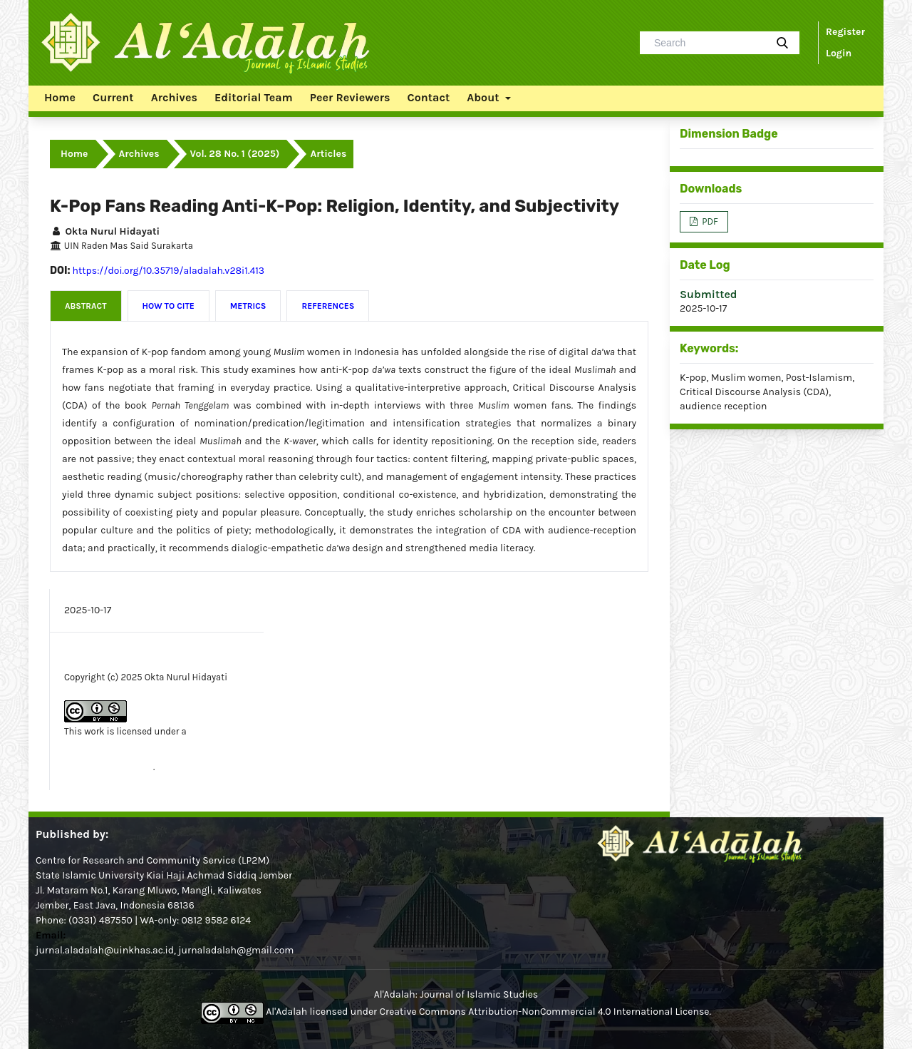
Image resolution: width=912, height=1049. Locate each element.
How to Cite (168, 306)
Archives (174, 97)
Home (60, 97)
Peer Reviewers (350, 97)
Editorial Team (253, 97)
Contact (429, 97)
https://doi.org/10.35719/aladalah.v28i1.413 (169, 271)
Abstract (86, 306)
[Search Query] (708, 42)
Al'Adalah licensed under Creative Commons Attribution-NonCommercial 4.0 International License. (456, 1011)
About (484, 97)
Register (845, 32)
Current (113, 97)
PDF (709, 221)
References (327, 306)
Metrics (248, 306)
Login (838, 53)
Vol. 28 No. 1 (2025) (235, 154)
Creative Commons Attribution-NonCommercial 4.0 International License (153, 749)
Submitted (708, 294)
